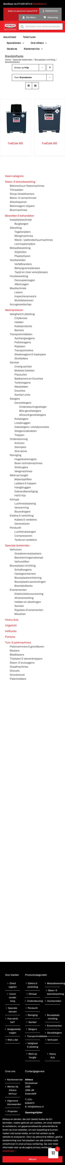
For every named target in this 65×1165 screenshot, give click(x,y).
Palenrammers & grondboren (27, 646)
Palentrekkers (18, 678)
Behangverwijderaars (27, 268)
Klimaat (14, 499)
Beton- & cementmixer (23, 197)
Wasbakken (21, 386)
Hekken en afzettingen (27, 601)
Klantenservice (12, 1079)
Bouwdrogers (22, 511)
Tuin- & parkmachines (18, 642)
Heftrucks (10, 631)
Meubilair (20, 614)
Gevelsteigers (22, 402)
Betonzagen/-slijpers (22, 206)
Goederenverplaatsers (27, 553)
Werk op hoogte (19, 475)
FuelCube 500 (49, 143)
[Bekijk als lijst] (35, 85)
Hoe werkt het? (12, 1020)
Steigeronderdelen (25, 431)
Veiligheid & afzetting (22, 314)
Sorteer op (21, 67)
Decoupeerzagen (24, 280)
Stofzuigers (21, 467)
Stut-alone (20, 451)
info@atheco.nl (39, 4)
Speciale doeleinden (17, 545)
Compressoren (23, 535)
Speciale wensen (12, 1010)
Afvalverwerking (24, 597)
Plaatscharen (22, 256)
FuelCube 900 (15, 143)
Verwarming (21, 507)
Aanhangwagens (24, 338)
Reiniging (15, 455)
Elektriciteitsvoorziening (28, 593)
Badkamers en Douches (28, 378)
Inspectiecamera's (25, 296)
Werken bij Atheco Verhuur (12, 1090)
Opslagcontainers (25, 573)
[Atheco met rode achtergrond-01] (10, 23)
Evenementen (18, 589)
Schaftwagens (23, 569)
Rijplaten (19, 346)
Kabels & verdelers (25, 519)
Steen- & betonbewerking (20, 181)
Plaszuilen (20, 374)
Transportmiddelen (21, 334)
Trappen (19, 435)
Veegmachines (23, 471)
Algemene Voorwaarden (12, 1103)
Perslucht (15, 527)
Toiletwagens (22, 382)
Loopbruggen (22, 422)
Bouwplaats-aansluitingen (30, 581)
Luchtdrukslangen (25, 531)
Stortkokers (21, 358)
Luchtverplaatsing (25, 503)
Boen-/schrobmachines (28, 463)
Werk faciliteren (14, 310)
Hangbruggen (22, 487)
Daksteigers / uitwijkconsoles (31, 426)
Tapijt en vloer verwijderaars (31, 272)
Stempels (20, 447)
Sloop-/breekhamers (22, 193)
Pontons (10, 636)
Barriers (19, 330)
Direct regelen (13, 985)
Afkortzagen (21, 284)
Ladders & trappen (25, 483)
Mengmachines (23, 235)
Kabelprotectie (23, 326)
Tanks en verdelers (25, 539)
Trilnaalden (16, 189)
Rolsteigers (21, 418)
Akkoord (32, 1159)
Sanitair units (22, 394)
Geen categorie (14, 176)
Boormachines (18, 210)
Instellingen (10, 1151)
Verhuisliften (21, 561)
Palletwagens (22, 342)
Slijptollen (20, 252)
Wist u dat (13, 1040)
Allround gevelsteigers (32, 414)
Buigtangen (21, 223)
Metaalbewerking (20, 248)
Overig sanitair (23, 366)
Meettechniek (18, 288)
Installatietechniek (21, 219)
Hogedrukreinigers (25, 459)
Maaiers (14, 650)
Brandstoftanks (23, 585)
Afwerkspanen (18, 201)
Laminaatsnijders (24, 243)
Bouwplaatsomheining (27, 577)
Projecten (13, 1111)
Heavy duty (11, 619)
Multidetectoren (23, 300)
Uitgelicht (11, 625)
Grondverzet (17, 674)
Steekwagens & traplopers (30, 354)
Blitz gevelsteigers (30, 410)
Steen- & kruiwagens (22, 662)
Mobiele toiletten (24, 370)
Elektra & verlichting (22, 515)
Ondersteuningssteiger (33, 406)
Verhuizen (16, 549)
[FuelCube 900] (15, 118)
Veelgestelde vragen (12, 1031)
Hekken (19, 322)
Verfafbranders (23, 264)
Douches (19, 390)
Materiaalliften (23, 479)
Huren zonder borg (12, 997)
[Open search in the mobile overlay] (40, 26)
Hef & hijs (20, 495)
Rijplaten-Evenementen (28, 610)
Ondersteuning (19, 439)
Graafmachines (19, 666)
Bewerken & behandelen (19, 215)
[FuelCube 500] (49, 118)
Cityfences (20, 318)
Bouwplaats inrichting (23, 565)
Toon (23, 77)
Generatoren (22, 523)
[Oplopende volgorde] (50, 67)
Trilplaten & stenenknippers (26, 658)
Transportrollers (23, 350)
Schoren (19, 443)
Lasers (18, 292)
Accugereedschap (20, 304)
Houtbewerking (19, 276)
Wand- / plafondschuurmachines (33, 239)
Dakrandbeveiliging (26, 491)
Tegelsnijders (22, 231)
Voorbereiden (18, 260)
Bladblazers (17, 654)
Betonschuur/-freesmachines (27, 185)
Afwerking (16, 227)
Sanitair (14, 362)
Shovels (14, 670)
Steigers (15, 398)
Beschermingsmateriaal (28, 557)
